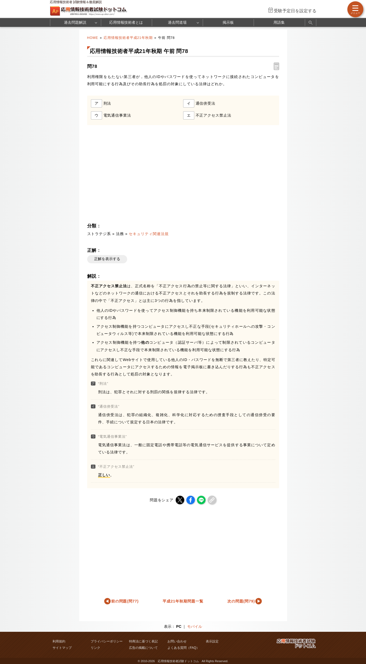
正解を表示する (107, 259)
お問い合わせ (177, 641)
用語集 (279, 22)
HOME (92, 38)
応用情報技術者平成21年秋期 (128, 38)
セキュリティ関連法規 (149, 234)
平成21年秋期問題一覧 (183, 601)
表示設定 (212, 641)
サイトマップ (62, 648)
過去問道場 (177, 22)
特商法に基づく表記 (143, 641)
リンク (95, 648)
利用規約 (59, 641)
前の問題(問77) (125, 601)
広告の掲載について (143, 648)
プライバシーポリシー (107, 641)
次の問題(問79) (241, 601)
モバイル (194, 626)
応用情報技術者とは (126, 22)
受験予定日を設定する (295, 11)
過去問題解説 (75, 22)
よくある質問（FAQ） (183, 648)
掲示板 (228, 22)
